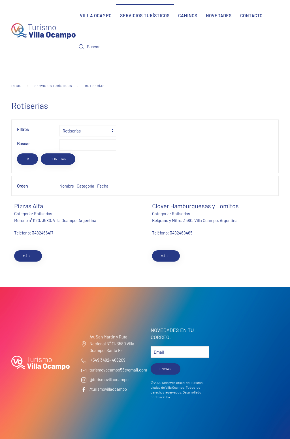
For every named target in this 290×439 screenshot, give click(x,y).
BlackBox (163, 397)
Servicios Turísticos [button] (145, 15)
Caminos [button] (187, 15)
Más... (28, 256)
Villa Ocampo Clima (249, 348)
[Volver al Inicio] (43, 31)
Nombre (66, 185)
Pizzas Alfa (28, 205)
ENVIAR (165, 369)
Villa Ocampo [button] (96, 15)
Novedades (219, 15)
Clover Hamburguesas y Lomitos (195, 205)
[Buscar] (110, 46)
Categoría (85, 185)
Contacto (251, 15)
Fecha (102, 185)
